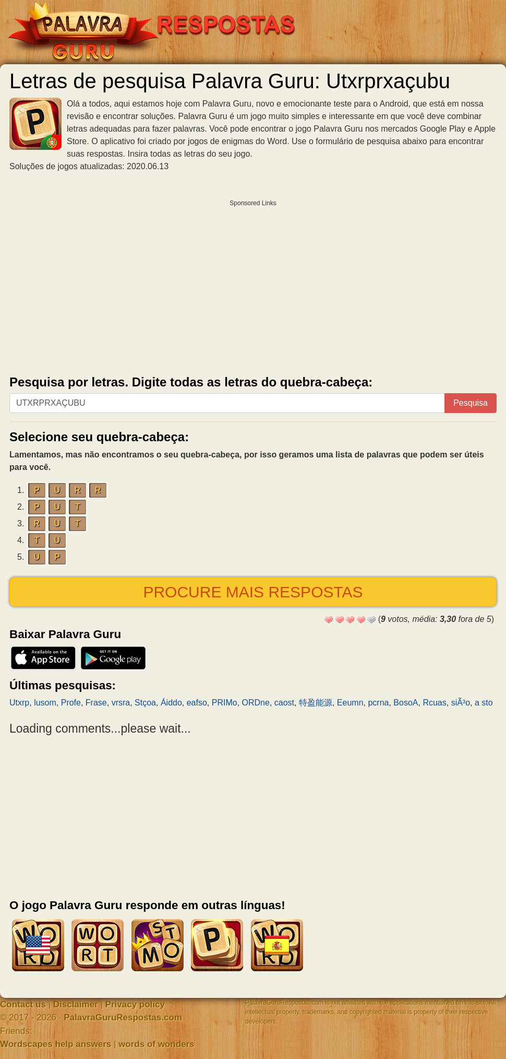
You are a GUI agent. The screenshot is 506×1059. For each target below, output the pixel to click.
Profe (71, 702)
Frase (96, 702)
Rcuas (434, 702)
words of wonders (156, 1044)
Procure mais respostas (253, 592)
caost (284, 702)
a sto (484, 702)
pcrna (378, 702)
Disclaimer (75, 1004)
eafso (197, 702)
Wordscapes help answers (55, 1044)
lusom (45, 702)
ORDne (256, 702)
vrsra (121, 702)
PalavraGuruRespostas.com (123, 1017)
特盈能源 (315, 702)
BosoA (405, 702)
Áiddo (171, 702)
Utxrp (19, 702)
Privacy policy (135, 1004)
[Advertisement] (253, 285)
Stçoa (145, 702)
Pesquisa (470, 402)
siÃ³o (460, 702)
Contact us (23, 1004)
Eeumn (350, 702)
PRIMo (224, 702)
